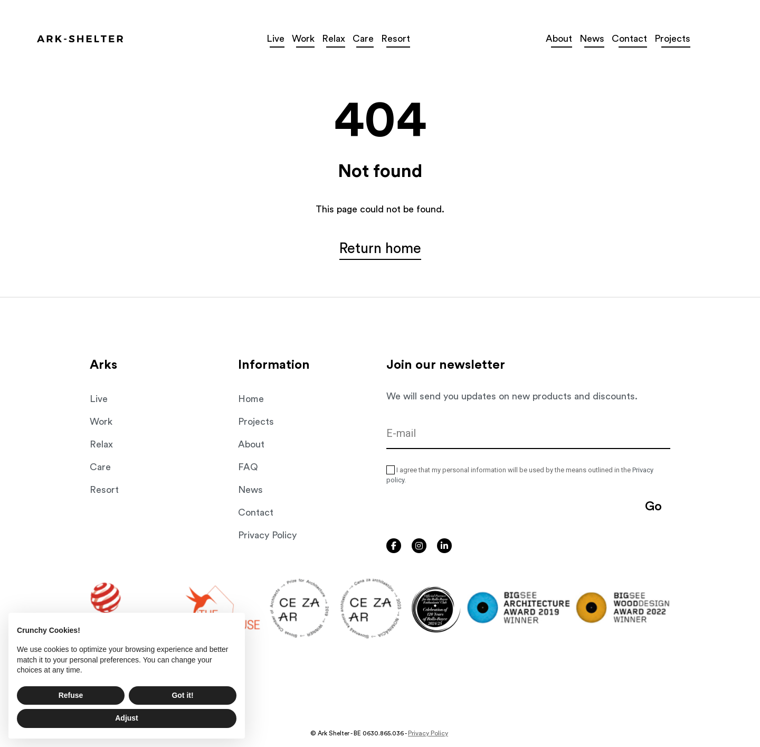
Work (101, 421)
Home (251, 399)
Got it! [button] (182, 695)
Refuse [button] (71, 695)
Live (294, 38)
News (250, 489)
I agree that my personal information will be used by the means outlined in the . (519, 474)
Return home (380, 250)
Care (100, 467)
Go (653, 506)
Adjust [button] (126, 718)
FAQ (248, 467)
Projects (256, 421)
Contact (255, 512)
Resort (104, 489)
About (251, 444)
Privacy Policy (267, 535)
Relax (101, 444)
